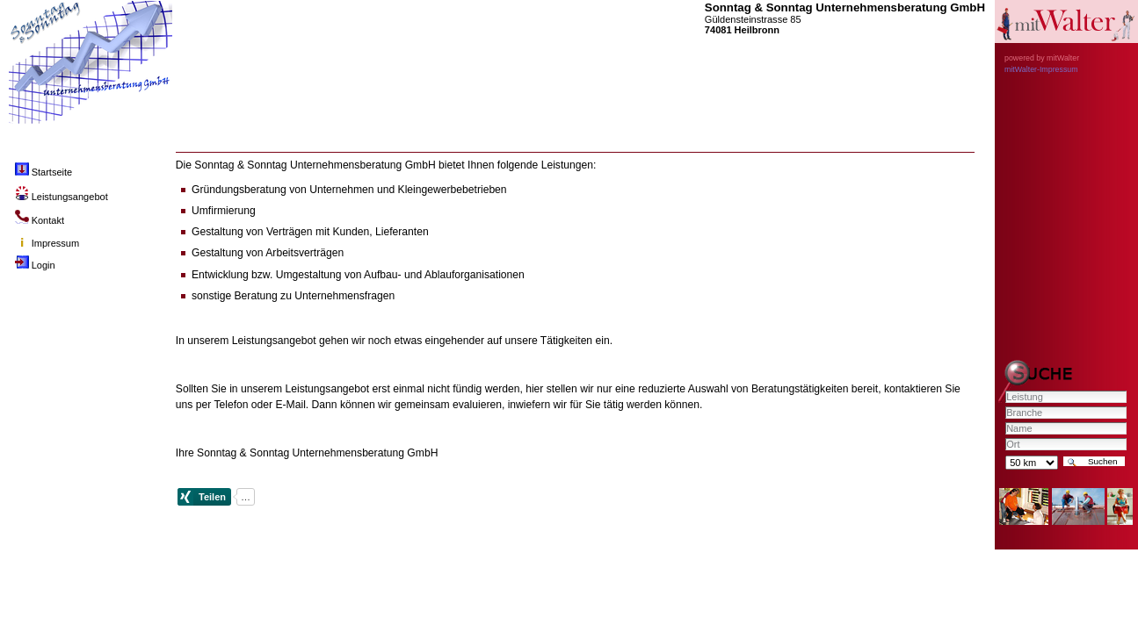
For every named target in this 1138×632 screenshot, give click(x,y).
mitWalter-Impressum (1041, 69)
